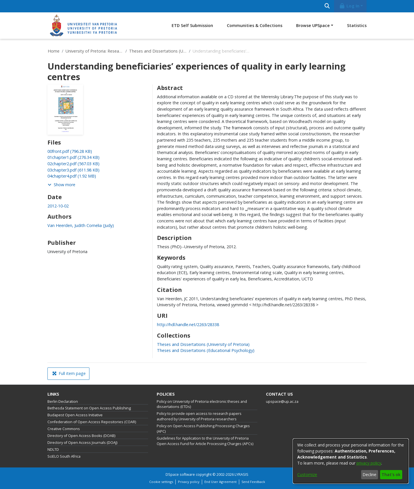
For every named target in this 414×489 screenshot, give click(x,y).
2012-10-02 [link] (58, 206)
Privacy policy (189, 482)
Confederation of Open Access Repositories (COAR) (91, 421)
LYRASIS (241, 474)
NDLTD (53, 449)
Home (54, 51)
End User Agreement (220, 482)
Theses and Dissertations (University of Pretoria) (158, 51)
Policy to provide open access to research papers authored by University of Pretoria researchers (199, 416)
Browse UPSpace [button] (313, 25)
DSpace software (180, 474)
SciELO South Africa (63, 456)
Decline (369, 474)
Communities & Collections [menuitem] (254, 25)
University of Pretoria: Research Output (94, 51)
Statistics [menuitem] (357, 25)
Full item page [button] (69, 373)
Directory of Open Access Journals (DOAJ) (82, 442)
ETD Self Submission (192, 25)
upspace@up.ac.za (282, 401)
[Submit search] (327, 6)
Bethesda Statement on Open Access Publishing (89, 408)
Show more (61, 184)
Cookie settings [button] (161, 482)
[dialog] (350, 461)
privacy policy (368, 463)
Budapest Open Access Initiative (75, 415)
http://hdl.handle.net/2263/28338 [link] (188, 324)
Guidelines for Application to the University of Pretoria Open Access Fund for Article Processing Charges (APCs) (205, 441)
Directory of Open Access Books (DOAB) (81, 435)
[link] (69, 151)
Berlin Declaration (62, 401)
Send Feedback (253, 482)
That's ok (391, 474)
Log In (349, 6)
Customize (307, 474)
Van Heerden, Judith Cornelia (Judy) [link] (80, 225)
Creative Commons (63, 428)
